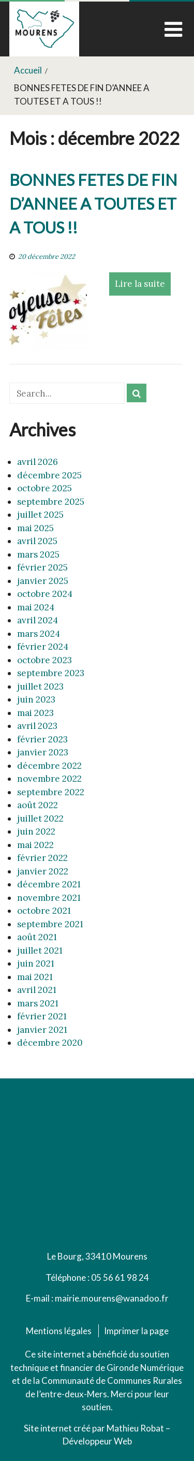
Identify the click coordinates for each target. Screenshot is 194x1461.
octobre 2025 (44, 488)
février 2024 (42, 646)
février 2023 (42, 739)
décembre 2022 (49, 765)
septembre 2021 (50, 924)
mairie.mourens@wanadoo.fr (112, 1298)
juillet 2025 (40, 514)
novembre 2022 (49, 778)
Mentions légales (59, 1330)
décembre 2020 (50, 1042)
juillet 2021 (40, 950)
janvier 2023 (42, 752)
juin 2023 (36, 699)
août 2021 (37, 937)
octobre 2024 (44, 594)
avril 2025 (37, 541)
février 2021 (42, 1016)
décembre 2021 (49, 884)
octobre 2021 (44, 910)
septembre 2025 (50, 501)
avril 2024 (37, 620)
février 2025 (42, 567)
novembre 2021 (49, 897)
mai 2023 (35, 713)
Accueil (28, 70)
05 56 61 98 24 (120, 1277)
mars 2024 (38, 633)
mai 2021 (35, 977)
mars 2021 (37, 1003)
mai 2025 (35, 528)
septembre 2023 (50, 673)
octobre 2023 (44, 660)
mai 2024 (35, 607)
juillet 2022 (40, 818)
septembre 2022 (50, 792)
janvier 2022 (42, 871)
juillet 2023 (40, 686)
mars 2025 (38, 554)
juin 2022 (36, 831)
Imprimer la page (136, 1330)
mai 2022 (35, 845)
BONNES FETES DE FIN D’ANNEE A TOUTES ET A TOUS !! (93, 203)
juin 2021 (35, 963)
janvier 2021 (42, 1029)
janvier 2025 (42, 581)
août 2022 (37, 805)
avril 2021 (36, 990)
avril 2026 (37, 461)
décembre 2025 (49, 475)
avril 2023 (37, 726)
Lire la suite (140, 283)
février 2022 (42, 858)
